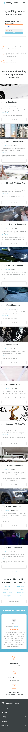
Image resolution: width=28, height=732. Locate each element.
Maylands (20, 590)
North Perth (20, 587)
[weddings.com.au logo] (10, 3)
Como (20, 596)
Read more (4, 112)
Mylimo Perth (18, 626)
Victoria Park (20, 593)
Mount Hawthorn (7, 593)
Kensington (7, 596)
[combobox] (14, 26)
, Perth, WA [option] (10, 30)
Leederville (7, 590)
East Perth (7, 587)
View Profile (14, 119)
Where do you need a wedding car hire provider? (13, 22)
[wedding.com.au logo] (10, 704)
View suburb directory (14, 601)
